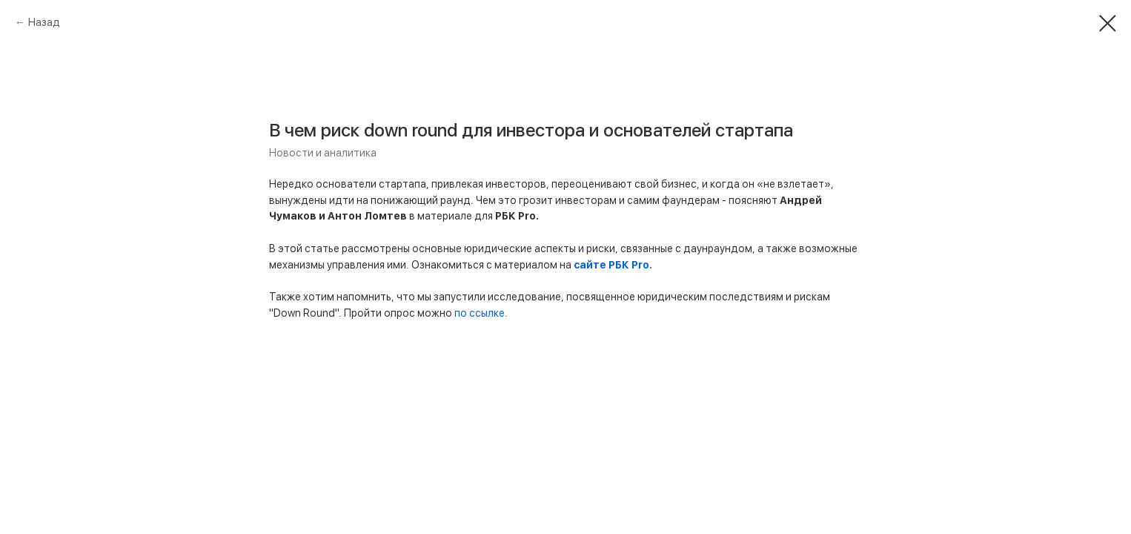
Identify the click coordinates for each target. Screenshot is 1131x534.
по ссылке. (481, 313)
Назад (44, 22)
